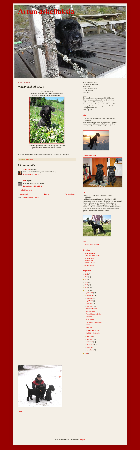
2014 (86, 279)
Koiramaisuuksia (89, 253)
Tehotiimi (89, 317)
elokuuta (89, 303)
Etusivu (46, 194)
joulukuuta (90, 293)
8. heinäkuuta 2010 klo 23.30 (32, 174)
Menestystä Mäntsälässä (93, 322)
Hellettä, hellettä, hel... (93, 333)
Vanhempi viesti (70, 194)
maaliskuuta (90, 344)
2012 (86, 285)
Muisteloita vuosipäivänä (93, 314)
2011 (86, 287)
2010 (86, 290)
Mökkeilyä (89, 327)
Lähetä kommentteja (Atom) (30, 197)
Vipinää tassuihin (91, 308)
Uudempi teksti (23, 194)
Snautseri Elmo (89, 260)
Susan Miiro (27, 169)
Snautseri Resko (89, 263)
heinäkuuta (90, 306)
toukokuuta (90, 339)
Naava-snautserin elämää (92, 256)
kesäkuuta (90, 336)
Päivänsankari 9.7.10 (92, 330)
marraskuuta (91, 295)
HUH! (88, 325)
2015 (86, 277)
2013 (86, 282)
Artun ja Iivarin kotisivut (91, 244)
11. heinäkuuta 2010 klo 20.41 (32, 186)
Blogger (82, 440)
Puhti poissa (90, 319)
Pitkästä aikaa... (91, 311)
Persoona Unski (89, 258)
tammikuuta (90, 350)
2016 (86, 274)
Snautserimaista (89, 265)
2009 (86, 353)
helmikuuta (90, 347)
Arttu (24, 181)
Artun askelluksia (46, 11)
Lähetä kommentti (26, 190)
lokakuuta (90, 298)
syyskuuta (90, 301)
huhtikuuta (90, 342)
